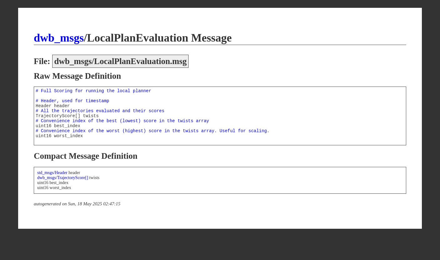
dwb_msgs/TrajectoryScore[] (62, 177)
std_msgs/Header (52, 172)
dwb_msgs (59, 38)
